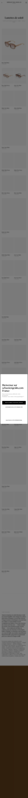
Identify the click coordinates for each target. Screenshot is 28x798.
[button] (14, 402)
